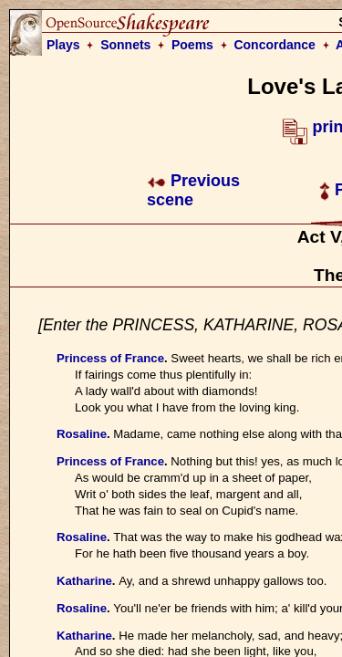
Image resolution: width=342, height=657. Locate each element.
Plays (63, 44)
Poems (192, 44)
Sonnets (125, 44)
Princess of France (110, 358)
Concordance (274, 44)
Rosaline (82, 434)
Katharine (84, 581)
